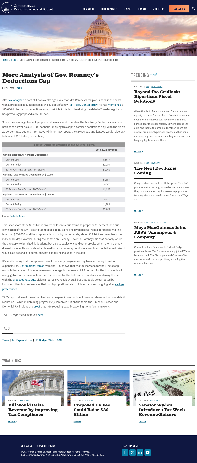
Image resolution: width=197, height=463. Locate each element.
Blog (13, 60)
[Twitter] (132, 452)
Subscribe (179, 8)
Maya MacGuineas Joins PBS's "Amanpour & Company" (160, 232)
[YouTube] (147, 452)
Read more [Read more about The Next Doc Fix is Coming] (137, 211)
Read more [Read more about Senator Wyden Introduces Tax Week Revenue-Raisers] (142, 422)
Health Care (155, 163)
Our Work (89, 9)
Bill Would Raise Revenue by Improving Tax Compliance (32, 410)
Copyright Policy (46, 446)
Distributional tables (32, 266)
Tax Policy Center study (83, 104)
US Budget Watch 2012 (48, 340)
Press (127, 9)
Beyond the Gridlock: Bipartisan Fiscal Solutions (157, 96)
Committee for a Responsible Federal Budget (27, 7)
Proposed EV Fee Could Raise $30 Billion (92, 410)
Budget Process (156, 87)
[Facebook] (125, 452)
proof (37, 306)
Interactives (109, 9)
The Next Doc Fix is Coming (155, 171)
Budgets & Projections (159, 222)
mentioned (114, 104)
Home (5, 60)
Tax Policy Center (17, 216)
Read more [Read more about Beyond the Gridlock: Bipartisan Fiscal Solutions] (137, 152)
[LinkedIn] (140, 452)
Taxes (20, 88)
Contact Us (26, 446)
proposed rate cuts (24, 279)
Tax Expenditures (22, 340)
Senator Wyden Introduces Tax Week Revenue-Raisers (162, 410)
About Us (158, 9)
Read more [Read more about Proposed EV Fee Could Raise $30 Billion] (77, 422)
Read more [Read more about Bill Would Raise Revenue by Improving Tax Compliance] (12, 422)
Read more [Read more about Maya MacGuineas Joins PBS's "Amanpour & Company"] (137, 275)
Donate (142, 9)
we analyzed (16, 100)
